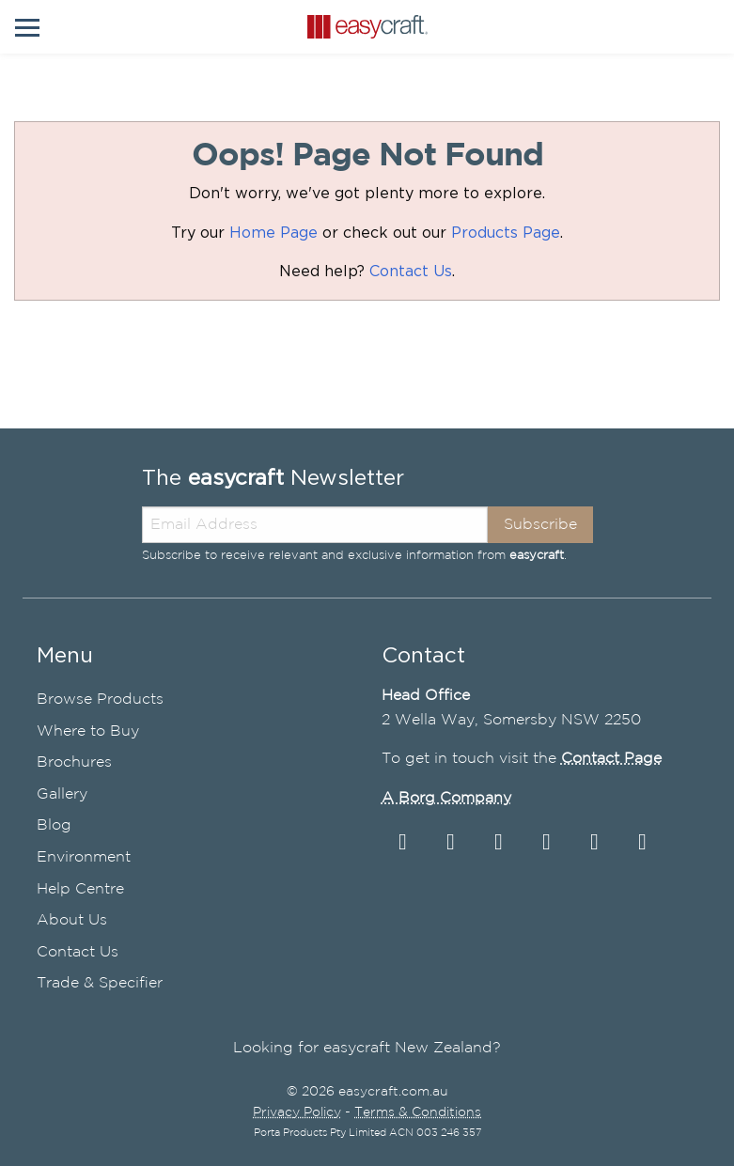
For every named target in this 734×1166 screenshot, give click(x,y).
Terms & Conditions (417, 1112)
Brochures (74, 762)
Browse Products (100, 699)
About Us (72, 920)
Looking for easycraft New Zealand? (367, 1048)
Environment (84, 857)
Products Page (505, 233)
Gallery (62, 794)
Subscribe (540, 525)
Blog (54, 825)
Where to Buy (88, 731)
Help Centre (80, 889)
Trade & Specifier (100, 983)
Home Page (273, 233)
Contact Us (410, 271)
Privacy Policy (297, 1112)
